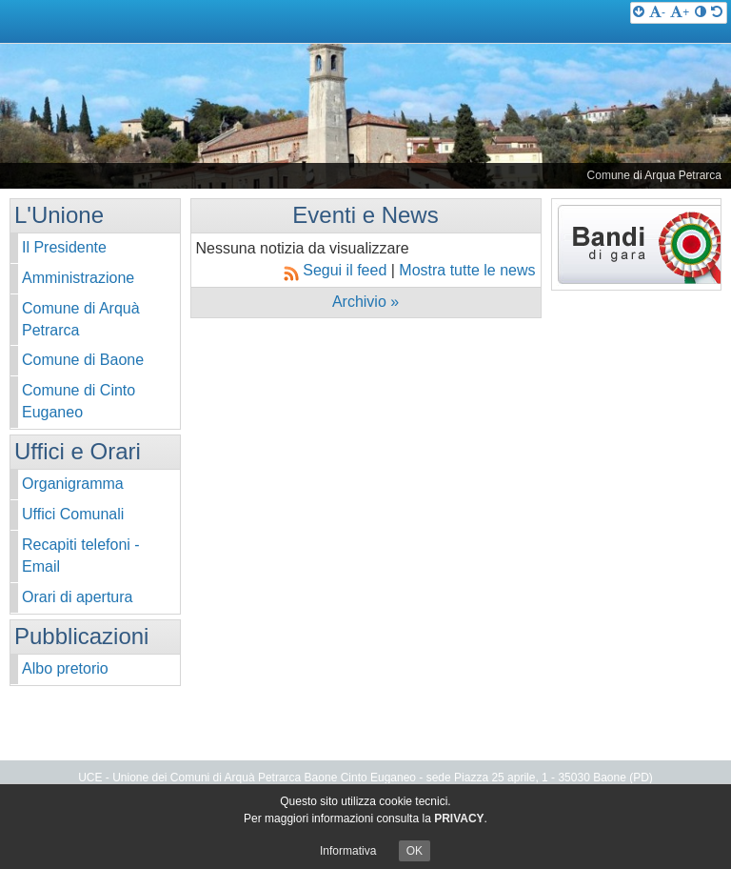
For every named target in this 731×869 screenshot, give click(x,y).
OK (414, 851)
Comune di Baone (83, 360)
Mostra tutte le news (467, 270)
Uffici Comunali (73, 514)
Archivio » (365, 301)
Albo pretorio (65, 668)
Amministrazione (78, 278)
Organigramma (73, 483)
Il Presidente (64, 247)
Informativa (348, 851)
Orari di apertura (77, 597)
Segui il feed (337, 270)
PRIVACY (459, 818)
